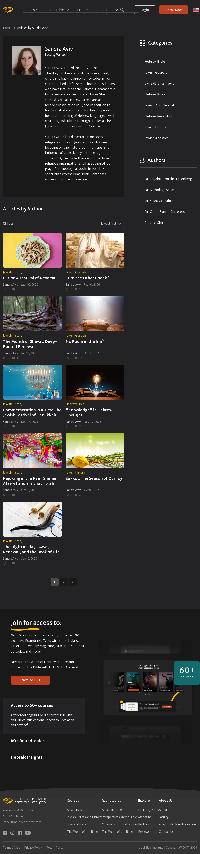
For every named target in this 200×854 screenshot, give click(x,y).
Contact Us (166, 831)
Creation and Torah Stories (120, 824)
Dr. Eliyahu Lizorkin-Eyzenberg (168, 179)
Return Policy (54, 847)
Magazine (145, 817)
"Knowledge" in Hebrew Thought (89, 412)
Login (145, 10)
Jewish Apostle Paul (159, 105)
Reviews (144, 831)
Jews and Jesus (77, 824)
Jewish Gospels (76, 272)
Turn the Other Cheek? (87, 277)
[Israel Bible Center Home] (8, 10)
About (163, 810)
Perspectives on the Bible (119, 817)
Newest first (108, 223)
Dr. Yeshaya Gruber (159, 201)
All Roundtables (112, 810)
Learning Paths (148, 810)
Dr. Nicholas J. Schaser (161, 190)
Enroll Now (174, 10)
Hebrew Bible (75, 404)
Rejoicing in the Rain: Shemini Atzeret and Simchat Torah (31, 481)
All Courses (74, 810)
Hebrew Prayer (156, 94)
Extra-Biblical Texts (159, 83)
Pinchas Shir (154, 223)
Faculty (163, 817)
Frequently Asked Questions (178, 824)
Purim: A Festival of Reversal (29, 277)
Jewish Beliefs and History (84, 817)
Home (7, 28)
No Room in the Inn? (85, 341)
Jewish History (12, 272)
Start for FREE (30, 680)
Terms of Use (11, 847)
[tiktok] (5, 833)
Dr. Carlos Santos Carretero (165, 212)
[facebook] (20, 833)
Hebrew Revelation (159, 116)
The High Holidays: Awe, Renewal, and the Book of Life (31, 549)
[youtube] (28, 833)
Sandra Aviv (10, 284)
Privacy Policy (33, 847)
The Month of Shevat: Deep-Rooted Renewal (30, 344)
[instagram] (12, 833)
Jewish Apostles (157, 138)
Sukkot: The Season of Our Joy (94, 478)
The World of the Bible (82, 831)
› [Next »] (72, 582)
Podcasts (144, 824)
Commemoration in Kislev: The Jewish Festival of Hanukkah (32, 412)
